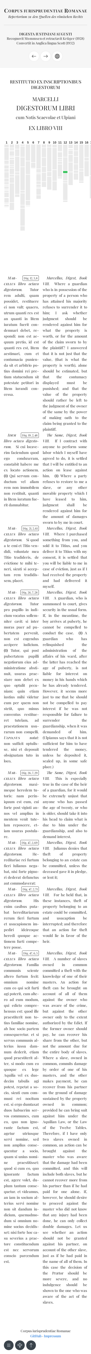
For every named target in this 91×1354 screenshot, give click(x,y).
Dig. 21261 (30, 528)
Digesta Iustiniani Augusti (45, 34)
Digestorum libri (45, 108)
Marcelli (45, 99)
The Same (55, 435)
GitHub (35, 1336)
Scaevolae (46, 117)
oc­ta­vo (34, 283)
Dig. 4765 (30, 953)
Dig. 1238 (31, 278)
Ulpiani (68, 117)
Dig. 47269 (30, 843)
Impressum (52, 1336)
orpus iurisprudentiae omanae (45, 10)
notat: (21, 737)
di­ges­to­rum (13, 289)
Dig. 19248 (30, 435)
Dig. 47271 (30, 889)
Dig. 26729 (30, 773)
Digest (71, 277)
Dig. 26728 (30, 592)
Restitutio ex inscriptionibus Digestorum (45, 84)
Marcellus (54, 277)
